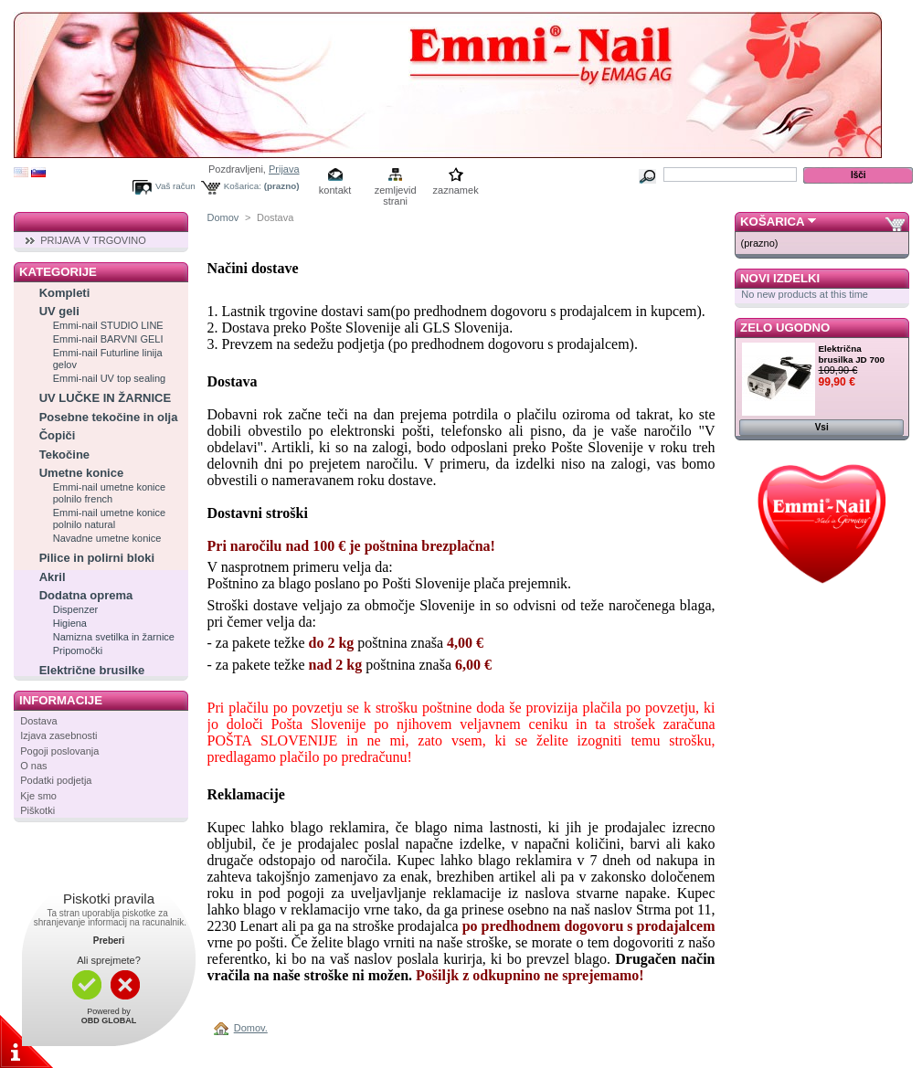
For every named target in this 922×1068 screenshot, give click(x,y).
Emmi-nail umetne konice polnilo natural (109, 518)
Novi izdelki (780, 278)
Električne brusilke (92, 670)
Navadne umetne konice (107, 538)
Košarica (772, 221)
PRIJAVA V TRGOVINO (93, 240)
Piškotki (37, 810)
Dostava (38, 720)
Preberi (108, 941)
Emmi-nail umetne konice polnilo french (109, 492)
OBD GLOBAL (109, 1020)
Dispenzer (76, 609)
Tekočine (64, 454)
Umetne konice (81, 473)
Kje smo (38, 795)
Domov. (251, 1027)
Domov (223, 217)
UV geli (59, 311)
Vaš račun (175, 186)
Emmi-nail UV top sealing (109, 378)
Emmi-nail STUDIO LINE (108, 325)
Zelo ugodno (785, 327)
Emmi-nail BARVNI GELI (108, 338)
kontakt (335, 190)
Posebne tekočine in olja (108, 417)
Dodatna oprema (86, 595)
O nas (33, 765)
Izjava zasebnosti (58, 735)
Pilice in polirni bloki (96, 558)
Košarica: (242, 186)
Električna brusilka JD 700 (852, 354)
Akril (52, 577)
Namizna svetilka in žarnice (114, 636)
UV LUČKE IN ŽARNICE (105, 398)
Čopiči (57, 435)
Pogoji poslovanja (59, 750)
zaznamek (456, 190)
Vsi (822, 427)
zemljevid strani (396, 191)
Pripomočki (77, 650)
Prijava (284, 169)
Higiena (70, 623)
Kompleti (64, 293)
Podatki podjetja (55, 780)
